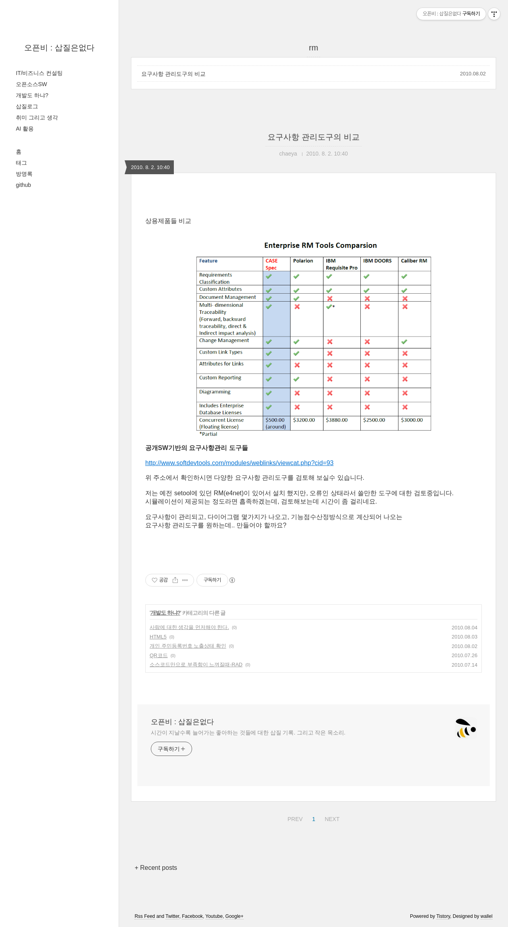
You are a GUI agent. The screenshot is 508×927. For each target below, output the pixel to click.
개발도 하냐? (32, 95)
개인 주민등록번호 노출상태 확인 (188, 646)
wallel (487, 916)
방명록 (24, 174)
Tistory (443, 916)
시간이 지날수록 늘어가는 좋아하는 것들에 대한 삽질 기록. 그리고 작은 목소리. (248, 732)
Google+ (234, 916)
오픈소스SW (31, 84)
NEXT (331, 818)
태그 (21, 163)
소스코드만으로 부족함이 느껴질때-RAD (196, 664)
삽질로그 (27, 106)
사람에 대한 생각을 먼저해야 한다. (189, 627)
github (23, 185)
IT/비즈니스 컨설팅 (39, 73)
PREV (293, 818)
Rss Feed (145, 916)
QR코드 (159, 655)
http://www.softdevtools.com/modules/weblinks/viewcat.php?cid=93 (239, 463)
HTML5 (158, 637)
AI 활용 (25, 128)
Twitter (172, 916)
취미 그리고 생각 (37, 117)
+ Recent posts (156, 867)
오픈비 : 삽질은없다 (59, 47)
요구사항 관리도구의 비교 (173, 74)
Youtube (214, 916)
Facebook (192, 916)
